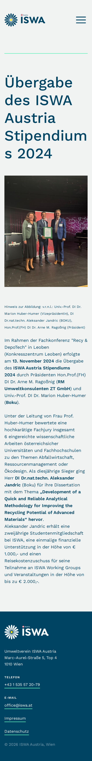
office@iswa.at (18, 705)
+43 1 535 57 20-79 (22, 684)
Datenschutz (16, 731)
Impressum (15, 718)
